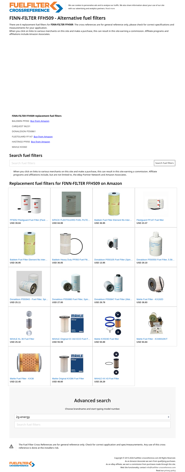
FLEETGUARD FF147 (22, 136)
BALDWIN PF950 (21, 120)
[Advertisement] (37, 66)
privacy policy (170, 470)
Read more (110, 8)
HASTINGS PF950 (21, 141)
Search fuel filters (164, 163)
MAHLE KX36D (19, 146)
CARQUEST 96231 (21, 126)
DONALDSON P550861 (24, 131)
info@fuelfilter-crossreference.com (161, 467)
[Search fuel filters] (82, 163)
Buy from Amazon (39, 120)
